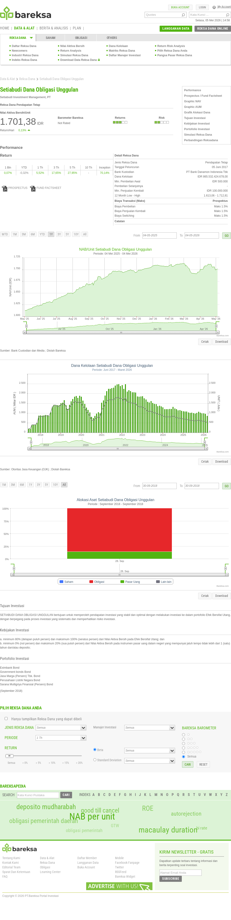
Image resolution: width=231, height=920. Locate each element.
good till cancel (100, 810)
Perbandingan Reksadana (201, 140)
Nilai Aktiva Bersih (72, 46)
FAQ (4, 876)
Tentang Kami (11, 858)
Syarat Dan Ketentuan (16, 872)
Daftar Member (87, 858)
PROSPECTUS (14, 188)
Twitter (119, 867)
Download (221, 341)
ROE (147, 808)
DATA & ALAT (24, 28)
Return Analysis (70, 50)
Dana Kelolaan (118, 46)
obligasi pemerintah (84, 830)
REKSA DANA (17, 38)
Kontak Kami (10, 862)
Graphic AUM (193, 107)
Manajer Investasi (104, 727)
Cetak (205, 341)
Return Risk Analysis (171, 46)
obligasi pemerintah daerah (43, 821)
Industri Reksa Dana (25, 55)
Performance (192, 90)
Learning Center (50, 872)
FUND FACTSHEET (45, 188)
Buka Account (86, 867)
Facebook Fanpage (127, 862)
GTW (115, 825)
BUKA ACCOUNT (180, 7)
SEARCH (8, 795)
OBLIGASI (81, 38)
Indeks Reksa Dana (24, 60)
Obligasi (45, 867)
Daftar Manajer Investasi (125, 55)
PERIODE (11, 738)
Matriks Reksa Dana (122, 50)
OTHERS (112, 38)
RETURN (11, 748)
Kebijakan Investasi (197, 123)
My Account (221, 6)
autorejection (186, 814)
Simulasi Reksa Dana (74, 55)
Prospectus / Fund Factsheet (203, 95)
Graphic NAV (192, 101)
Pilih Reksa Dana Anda (172, 50)
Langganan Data (88, 862)
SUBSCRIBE (170, 878)
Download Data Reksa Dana (78, 60)
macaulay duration (168, 830)
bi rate (201, 828)
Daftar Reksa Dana (24, 46)
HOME (4, 28)
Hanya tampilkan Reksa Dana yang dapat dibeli (46, 719)
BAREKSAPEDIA (13, 786)
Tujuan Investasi (195, 118)
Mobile (119, 858)
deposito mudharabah (46, 806)
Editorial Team (11, 867)
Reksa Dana (27, 79)
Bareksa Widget (125, 876)
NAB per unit (92, 816)
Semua (191, 756)
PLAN (77, 28)
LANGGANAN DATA (175, 28)
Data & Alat (7, 79)
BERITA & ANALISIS (54, 28)
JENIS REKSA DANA (19, 727)
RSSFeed (120, 872)
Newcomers (19, 50)
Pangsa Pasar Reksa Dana (174, 55)
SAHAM (51, 38)
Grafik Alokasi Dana (197, 112)
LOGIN (202, 7)
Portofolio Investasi (197, 129)
